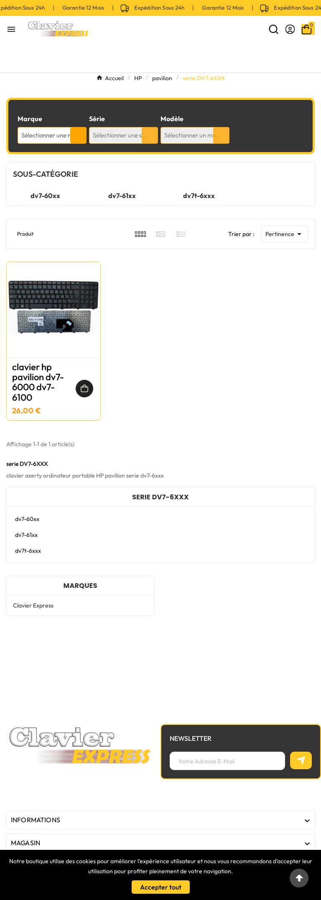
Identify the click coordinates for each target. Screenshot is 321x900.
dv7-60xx (45, 195)
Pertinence (284, 234)
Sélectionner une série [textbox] (122, 135)
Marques (80, 585)
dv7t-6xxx (199, 195)
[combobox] (52, 135)
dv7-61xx (122, 195)
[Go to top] (299, 878)
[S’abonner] (301, 760)
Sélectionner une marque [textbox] (53, 135)
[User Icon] (290, 29)
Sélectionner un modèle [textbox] (196, 135)
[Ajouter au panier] (84, 388)
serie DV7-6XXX (160, 497)
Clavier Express (33, 605)
